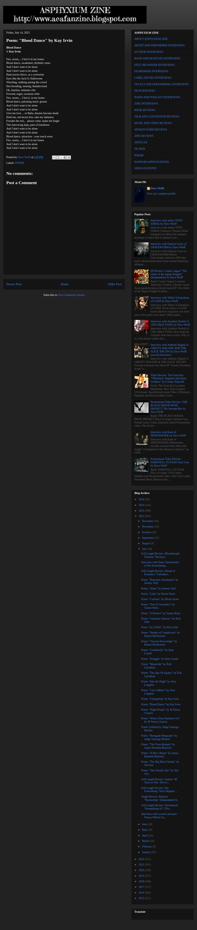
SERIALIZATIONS (145, 168)
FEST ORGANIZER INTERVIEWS (154, 64)
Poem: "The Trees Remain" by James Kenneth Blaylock (158, 746)
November (148, 526)
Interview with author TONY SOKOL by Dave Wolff (167, 222)
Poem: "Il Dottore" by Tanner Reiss (160, 613)
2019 (142, 875)
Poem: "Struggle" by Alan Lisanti (159, 658)
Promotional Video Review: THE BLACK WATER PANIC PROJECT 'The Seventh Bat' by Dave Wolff (169, 407)
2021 (142, 864)
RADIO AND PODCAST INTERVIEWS (157, 97)
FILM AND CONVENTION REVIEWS (156, 116)
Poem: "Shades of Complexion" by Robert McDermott (160, 634)
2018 (142, 881)
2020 (142, 870)
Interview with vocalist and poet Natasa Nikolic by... (159, 816)
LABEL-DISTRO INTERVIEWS (152, 77)
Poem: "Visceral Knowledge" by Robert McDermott (159, 643)
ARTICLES (140, 142)
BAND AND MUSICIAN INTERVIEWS (157, 58)
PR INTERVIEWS (144, 90)
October (146, 532)
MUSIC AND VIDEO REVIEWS (153, 123)
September (148, 537)
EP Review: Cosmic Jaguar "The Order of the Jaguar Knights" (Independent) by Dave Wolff (169, 274)
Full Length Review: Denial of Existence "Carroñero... (158, 572)
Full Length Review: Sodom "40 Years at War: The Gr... (159, 781)
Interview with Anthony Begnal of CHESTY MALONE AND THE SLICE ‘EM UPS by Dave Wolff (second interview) (170, 349)
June (145, 824)
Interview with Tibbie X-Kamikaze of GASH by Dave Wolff (170, 299)
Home (65, 284)
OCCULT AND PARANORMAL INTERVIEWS (161, 84)
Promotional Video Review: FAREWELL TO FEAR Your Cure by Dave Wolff (170, 462)
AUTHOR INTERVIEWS (148, 51)
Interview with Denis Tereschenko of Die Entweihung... (160, 564)
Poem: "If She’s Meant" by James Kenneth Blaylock (159, 755)
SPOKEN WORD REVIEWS (150, 129)
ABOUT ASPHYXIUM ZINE (151, 38)
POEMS (19, 162)
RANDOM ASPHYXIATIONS (151, 161)
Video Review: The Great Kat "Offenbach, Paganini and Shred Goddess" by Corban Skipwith (168, 378)
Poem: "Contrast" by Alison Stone (160, 599)
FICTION (139, 148)
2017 (142, 886)
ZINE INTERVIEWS (146, 103)
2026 (142, 499)
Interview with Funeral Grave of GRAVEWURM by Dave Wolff (168, 245)
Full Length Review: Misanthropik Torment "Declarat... (160, 555)
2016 (142, 892)
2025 (142, 505)
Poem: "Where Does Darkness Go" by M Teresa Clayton (160, 720)
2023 (142, 516)
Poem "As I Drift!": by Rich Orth (159, 627)
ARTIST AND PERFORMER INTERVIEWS (159, 45)
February (147, 846)
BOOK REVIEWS (144, 110)
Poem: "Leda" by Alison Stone (158, 593)
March (146, 841)
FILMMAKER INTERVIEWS (151, 71)
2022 (142, 859)
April (145, 835)
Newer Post (14, 284)
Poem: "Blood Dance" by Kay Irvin (160, 704)
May (145, 829)
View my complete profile (161, 193)
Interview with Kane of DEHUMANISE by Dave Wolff (168, 434)
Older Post (115, 284)
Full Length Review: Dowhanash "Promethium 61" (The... (159, 807)
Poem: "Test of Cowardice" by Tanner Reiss (158, 606)
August (146, 543)
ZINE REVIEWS (144, 135)
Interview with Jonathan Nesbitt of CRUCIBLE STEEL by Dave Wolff (170, 323)
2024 (142, 510)
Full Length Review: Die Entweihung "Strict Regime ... (159, 789)
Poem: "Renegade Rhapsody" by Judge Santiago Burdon (159, 737)
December (148, 521)
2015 (142, 898)
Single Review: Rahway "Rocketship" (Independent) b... (160, 798)
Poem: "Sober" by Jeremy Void (158, 588)
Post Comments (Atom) (72, 295)
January (146, 852)
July (144, 548)
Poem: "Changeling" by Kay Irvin (160, 698)
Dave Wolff (157, 188)
